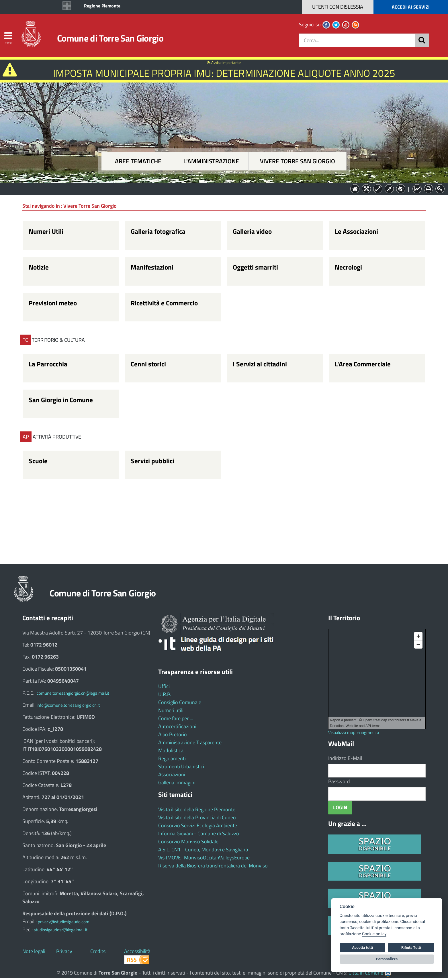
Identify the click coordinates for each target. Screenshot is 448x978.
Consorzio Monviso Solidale (188, 841)
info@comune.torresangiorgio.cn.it (68, 705)
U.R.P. (164, 694)
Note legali (33, 951)
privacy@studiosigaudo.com (63, 921)
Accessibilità (137, 951)
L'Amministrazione (220, 188)
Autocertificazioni (177, 726)
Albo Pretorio (172, 734)
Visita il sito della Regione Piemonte (196, 809)
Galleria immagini (176, 782)
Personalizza (387, 959)
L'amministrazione (211, 161)
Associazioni (171, 774)
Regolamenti (172, 758)
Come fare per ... (175, 718)
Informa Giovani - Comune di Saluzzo (198, 833)
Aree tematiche (138, 161)
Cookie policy (374, 934)
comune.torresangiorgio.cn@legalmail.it (73, 693)
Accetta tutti (362, 947)
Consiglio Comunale (179, 702)
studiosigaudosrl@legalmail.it (60, 929)
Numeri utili (170, 710)
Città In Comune (366, 973)
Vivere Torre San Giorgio (297, 161)
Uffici (164, 686)
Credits (97, 951)
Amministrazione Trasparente (190, 742)
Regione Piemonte (102, 5)
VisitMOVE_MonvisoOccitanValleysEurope (204, 857)
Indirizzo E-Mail (345, 758)
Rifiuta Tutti (411, 947)
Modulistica (170, 750)
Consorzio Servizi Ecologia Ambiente (197, 825)
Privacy (64, 951)
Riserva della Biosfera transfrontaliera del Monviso (213, 865)
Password (339, 781)
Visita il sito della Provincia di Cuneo (197, 817)
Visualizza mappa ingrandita (353, 732)
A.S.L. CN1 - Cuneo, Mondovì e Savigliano (203, 849)
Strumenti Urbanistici (181, 766)
